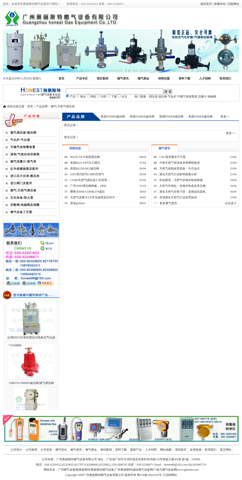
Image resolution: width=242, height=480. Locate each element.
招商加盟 (164, 78)
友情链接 (196, 449)
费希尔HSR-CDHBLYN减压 (87, 191)
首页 (61, 78)
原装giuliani (78, 203)
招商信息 (75, 148)
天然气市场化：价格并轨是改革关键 (182, 186)
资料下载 (184, 78)
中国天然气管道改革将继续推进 (179, 162)
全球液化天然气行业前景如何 (178, 197)
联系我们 (225, 78)
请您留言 (181, 449)
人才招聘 (205, 78)
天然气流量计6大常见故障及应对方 (92, 197)
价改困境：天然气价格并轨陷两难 (181, 180)
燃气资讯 (123, 78)
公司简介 (16, 449)
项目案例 (102, 78)
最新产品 (136, 449)
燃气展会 (143, 78)
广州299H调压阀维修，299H (88, 186)
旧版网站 (233, 4)
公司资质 (46, 449)
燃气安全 (61, 449)
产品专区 (82, 78)
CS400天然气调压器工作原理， (90, 180)
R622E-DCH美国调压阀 (85, 157)
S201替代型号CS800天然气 (87, 174)
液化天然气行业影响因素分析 (178, 174)
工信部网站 (169, 475)
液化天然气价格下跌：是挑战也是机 (182, 191)
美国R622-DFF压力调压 (85, 162)
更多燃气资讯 (168, 203)
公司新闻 (31, 449)
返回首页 (206, 4)
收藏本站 (220, 4)
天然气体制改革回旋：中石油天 (179, 168)
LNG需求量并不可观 (172, 157)
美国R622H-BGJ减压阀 (84, 168)
